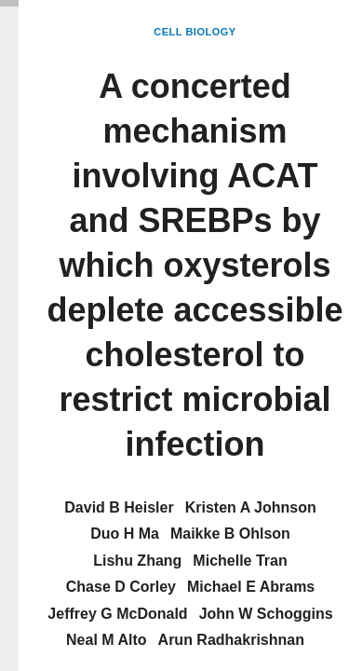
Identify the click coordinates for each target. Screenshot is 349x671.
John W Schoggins (266, 614)
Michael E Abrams (251, 587)
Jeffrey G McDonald (117, 614)
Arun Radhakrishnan (231, 640)
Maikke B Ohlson (230, 533)
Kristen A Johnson (250, 507)
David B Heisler (118, 507)
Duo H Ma (124, 533)
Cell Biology (194, 31)
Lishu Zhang (137, 560)
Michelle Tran (240, 560)
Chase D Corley (121, 587)
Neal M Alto (106, 640)
